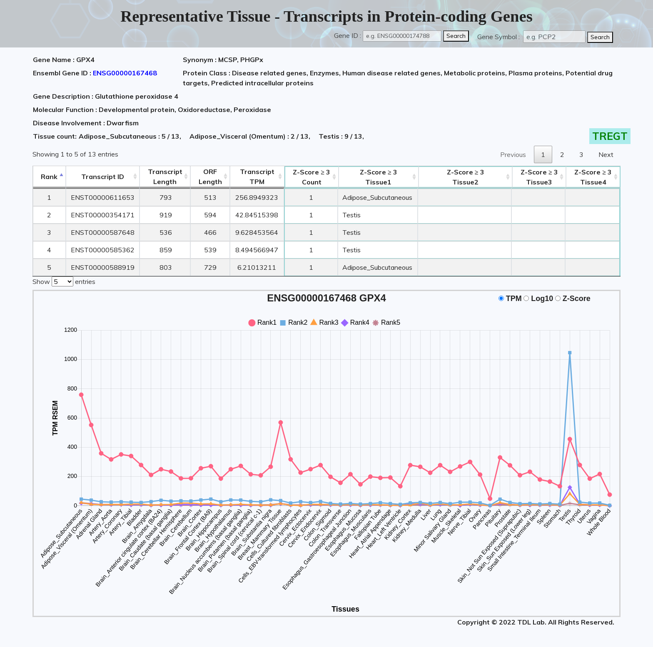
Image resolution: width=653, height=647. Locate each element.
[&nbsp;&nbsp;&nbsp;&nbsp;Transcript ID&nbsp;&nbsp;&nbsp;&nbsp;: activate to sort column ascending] (103, 176)
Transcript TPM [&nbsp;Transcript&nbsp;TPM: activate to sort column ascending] (257, 176)
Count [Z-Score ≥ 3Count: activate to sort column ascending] (311, 177)
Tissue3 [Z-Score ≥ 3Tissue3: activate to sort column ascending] (539, 177)
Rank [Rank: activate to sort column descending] (49, 176)
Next (605, 154)
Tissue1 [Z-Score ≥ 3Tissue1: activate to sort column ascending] (378, 177)
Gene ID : (347, 35)
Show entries (63, 281)
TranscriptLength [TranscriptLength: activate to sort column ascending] (165, 176)
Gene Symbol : (499, 36)
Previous (513, 154)
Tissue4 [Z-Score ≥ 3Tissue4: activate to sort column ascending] (593, 177)
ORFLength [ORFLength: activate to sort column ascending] (210, 176)
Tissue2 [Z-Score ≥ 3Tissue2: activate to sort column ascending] (465, 177)
